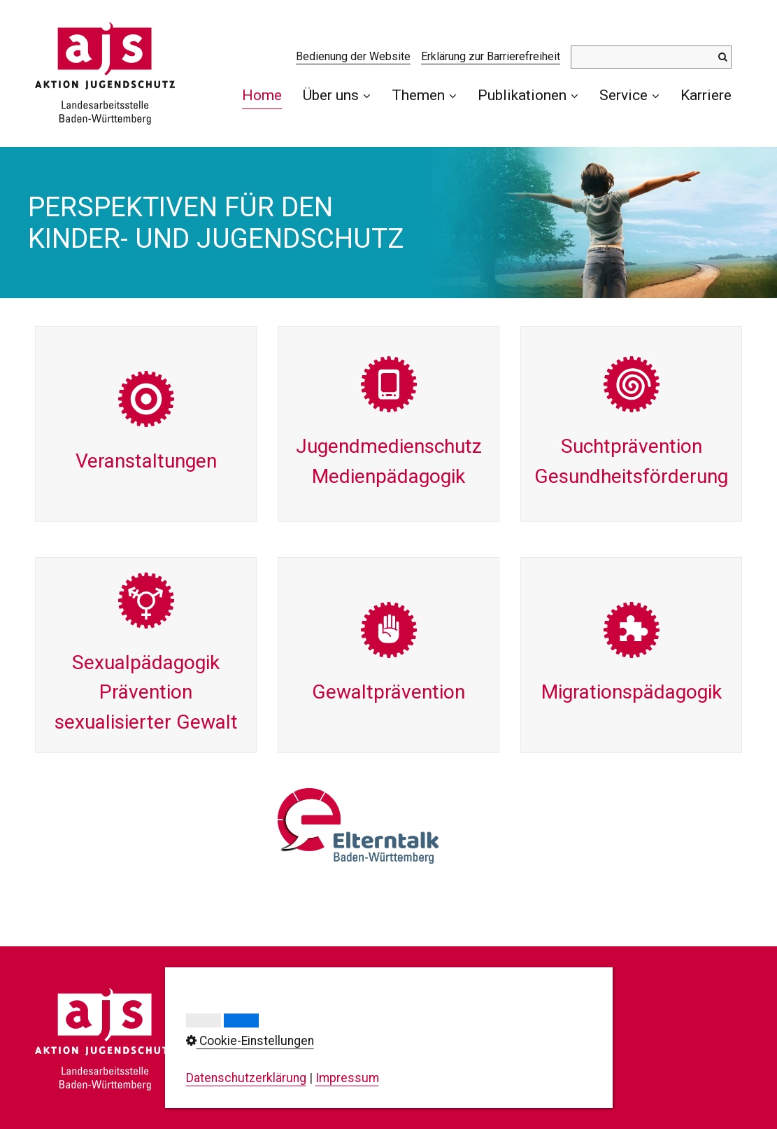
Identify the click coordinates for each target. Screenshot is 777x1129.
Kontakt (443, 998)
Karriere (706, 95)
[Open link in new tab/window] (358, 826)
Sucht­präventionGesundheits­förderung (631, 424)
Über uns (337, 95)
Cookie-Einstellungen (479, 1058)
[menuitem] (267, 95)
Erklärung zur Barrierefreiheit (490, 56)
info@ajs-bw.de (287, 1091)
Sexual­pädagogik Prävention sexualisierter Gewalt (146, 655)
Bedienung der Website (353, 56)
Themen (424, 95)
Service (629, 95)
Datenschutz (457, 1038)
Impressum (454, 1018)
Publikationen (528, 95)
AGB (434, 1077)
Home (262, 95)
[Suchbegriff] (651, 57)
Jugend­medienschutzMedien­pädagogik (388, 424)
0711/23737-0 (305, 1045)
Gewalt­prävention (388, 655)
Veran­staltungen (146, 424)
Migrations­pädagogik (631, 655)
